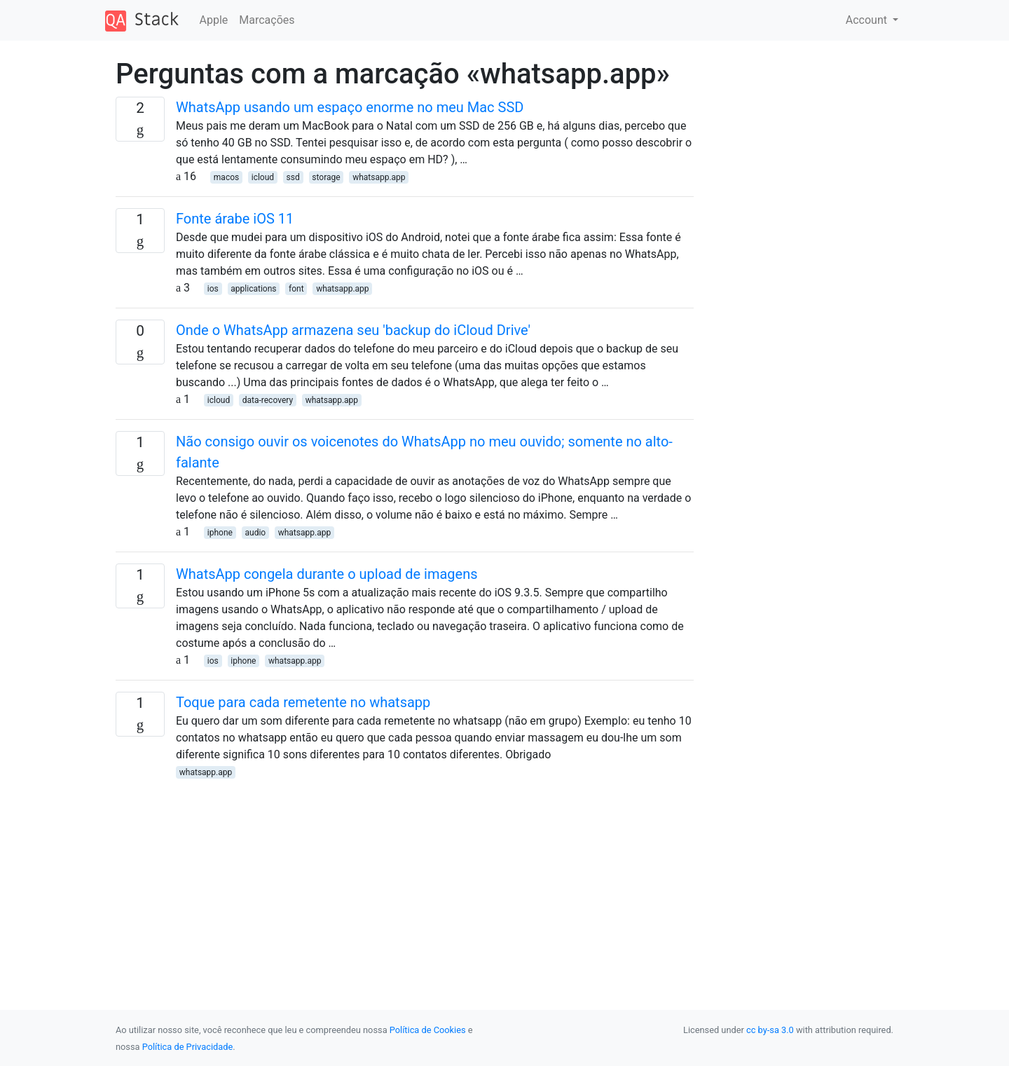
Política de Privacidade (187, 1046)
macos (226, 177)
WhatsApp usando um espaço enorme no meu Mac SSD (349, 107)
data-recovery (267, 400)
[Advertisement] (405, 878)
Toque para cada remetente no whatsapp (303, 702)
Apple (214, 20)
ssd (293, 177)
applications (253, 289)
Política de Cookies (428, 1030)
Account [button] (868, 20)
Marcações (266, 20)
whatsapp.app (378, 177)
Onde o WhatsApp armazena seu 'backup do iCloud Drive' (353, 330)
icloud (263, 177)
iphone (220, 533)
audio (255, 533)
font (296, 289)
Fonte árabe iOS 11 (235, 218)
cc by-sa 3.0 (770, 1030)
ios (213, 289)
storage (326, 177)
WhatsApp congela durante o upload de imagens (327, 574)
